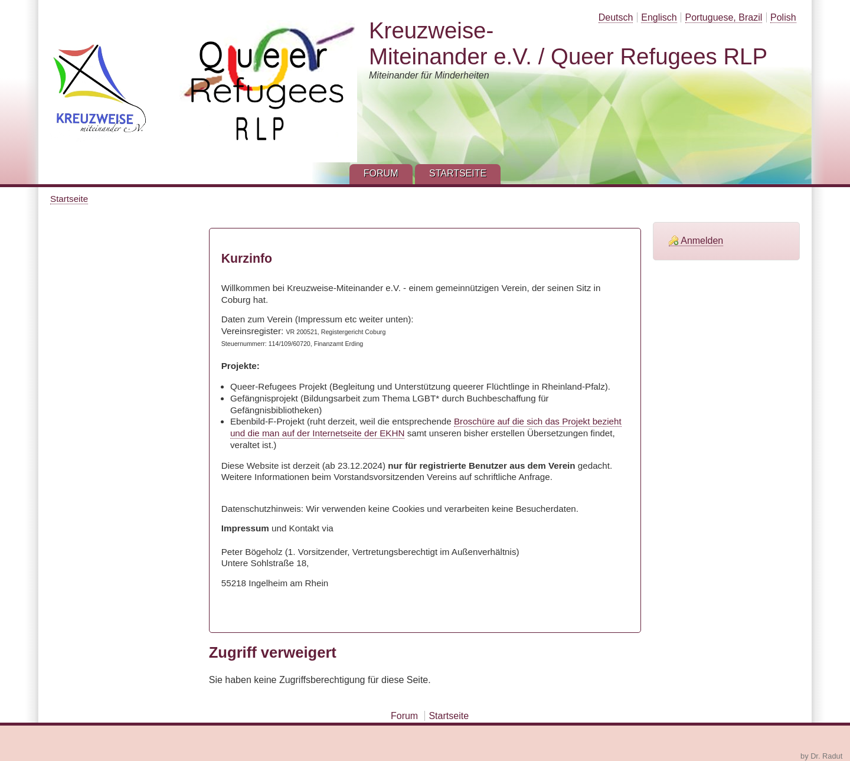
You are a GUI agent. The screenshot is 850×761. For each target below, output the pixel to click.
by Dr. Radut (821, 756)
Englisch (658, 17)
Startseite (69, 199)
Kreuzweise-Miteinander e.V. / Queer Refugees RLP (568, 43)
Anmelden (702, 241)
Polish (783, 17)
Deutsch (616, 17)
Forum (404, 716)
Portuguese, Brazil (724, 17)
